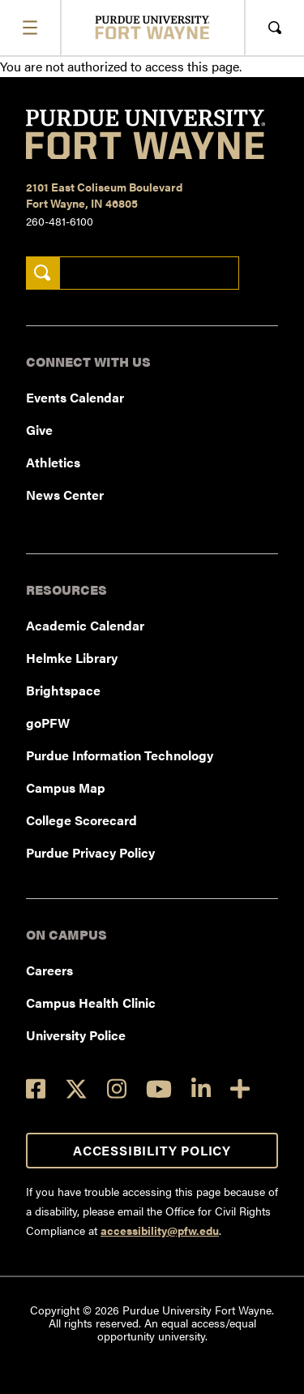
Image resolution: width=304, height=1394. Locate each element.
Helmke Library (72, 657)
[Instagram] (116, 1088)
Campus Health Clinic (91, 1002)
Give (39, 429)
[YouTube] (159, 1089)
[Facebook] (35, 1088)
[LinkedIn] (201, 1088)
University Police (76, 1035)
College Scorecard (81, 820)
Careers (49, 970)
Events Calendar (75, 397)
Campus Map (65, 787)
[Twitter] (76, 1089)
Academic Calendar (85, 625)
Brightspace (63, 690)
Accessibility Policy (152, 1150)
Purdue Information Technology (119, 755)
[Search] (42, 273)
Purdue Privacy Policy (90, 852)
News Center (65, 494)
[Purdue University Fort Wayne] (152, 27)
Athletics (53, 462)
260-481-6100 (59, 221)
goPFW (48, 722)
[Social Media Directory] (240, 1088)
